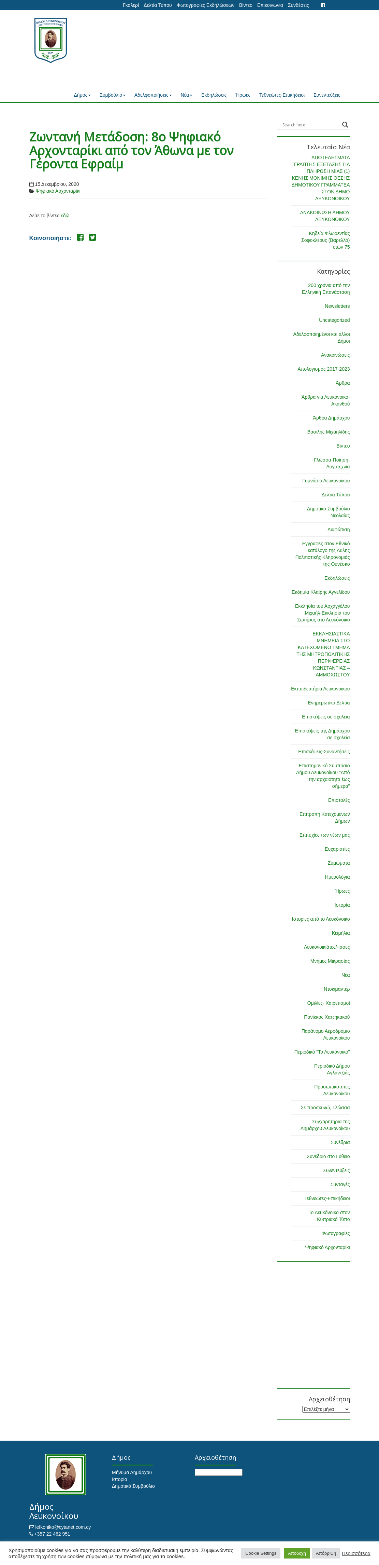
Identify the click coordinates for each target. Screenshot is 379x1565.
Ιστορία (342, 905)
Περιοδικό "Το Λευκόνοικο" (322, 1052)
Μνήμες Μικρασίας (330, 961)
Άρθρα (343, 383)
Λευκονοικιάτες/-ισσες (327, 947)
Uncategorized (334, 320)
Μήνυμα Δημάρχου (132, 1472)
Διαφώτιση (338, 529)
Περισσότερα (356, 1553)
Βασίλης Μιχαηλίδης (328, 432)
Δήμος (82, 95)
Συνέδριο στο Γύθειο (328, 1156)
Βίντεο (245, 5)
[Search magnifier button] (345, 124)
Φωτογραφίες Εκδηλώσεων (205, 5)
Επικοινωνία (270, 5)
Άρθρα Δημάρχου (331, 418)
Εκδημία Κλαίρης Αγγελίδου (321, 592)
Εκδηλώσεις (214, 95)
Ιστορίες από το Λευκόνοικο (321, 919)
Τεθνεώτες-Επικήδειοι (282, 95)
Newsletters (337, 306)
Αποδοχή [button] (297, 1553)
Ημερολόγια (337, 877)
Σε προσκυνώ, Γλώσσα (325, 1107)
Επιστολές (339, 800)
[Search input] (310, 124)
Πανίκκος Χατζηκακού (327, 1017)
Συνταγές (340, 1184)
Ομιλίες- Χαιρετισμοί (328, 1003)
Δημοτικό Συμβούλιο (133, 1486)
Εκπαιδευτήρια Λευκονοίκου (320, 688)
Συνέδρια (340, 1142)
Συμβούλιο (113, 95)
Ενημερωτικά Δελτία (329, 702)
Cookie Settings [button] (260, 1553)
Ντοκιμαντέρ (337, 989)
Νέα (186, 95)
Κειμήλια (341, 933)
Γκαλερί (131, 5)
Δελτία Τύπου (158, 5)
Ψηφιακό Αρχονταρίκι (57, 191)
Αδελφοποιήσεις (153, 95)
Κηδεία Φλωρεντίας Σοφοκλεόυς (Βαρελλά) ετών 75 (325, 240)
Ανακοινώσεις (335, 355)
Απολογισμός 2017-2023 (323, 369)
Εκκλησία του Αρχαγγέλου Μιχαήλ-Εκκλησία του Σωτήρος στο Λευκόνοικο (322, 612)
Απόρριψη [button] (326, 1553)
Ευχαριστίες (337, 849)
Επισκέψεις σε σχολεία (326, 716)
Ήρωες (242, 95)
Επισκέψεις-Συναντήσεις (324, 751)
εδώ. (66, 215)
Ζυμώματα (339, 863)
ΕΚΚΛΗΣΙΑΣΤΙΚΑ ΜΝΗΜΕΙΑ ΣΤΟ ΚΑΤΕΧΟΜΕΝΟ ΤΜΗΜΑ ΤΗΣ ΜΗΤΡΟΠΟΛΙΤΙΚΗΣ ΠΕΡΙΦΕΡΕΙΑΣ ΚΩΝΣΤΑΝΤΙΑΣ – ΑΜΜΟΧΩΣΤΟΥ (323, 654)
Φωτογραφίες (335, 1233)
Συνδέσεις (298, 5)
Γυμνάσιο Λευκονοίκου (326, 480)
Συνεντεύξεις (327, 95)
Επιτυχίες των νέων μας (325, 835)
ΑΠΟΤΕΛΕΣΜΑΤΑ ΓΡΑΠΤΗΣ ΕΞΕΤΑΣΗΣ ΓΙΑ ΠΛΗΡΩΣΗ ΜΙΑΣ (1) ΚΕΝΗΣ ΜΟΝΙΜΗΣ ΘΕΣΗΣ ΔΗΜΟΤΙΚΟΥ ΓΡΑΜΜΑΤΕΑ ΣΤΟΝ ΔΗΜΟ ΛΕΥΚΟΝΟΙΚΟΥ (321, 178)
